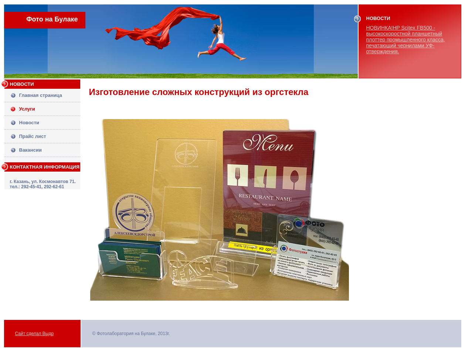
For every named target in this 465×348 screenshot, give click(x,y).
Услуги (27, 109)
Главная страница (40, 95)
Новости (29, 122)
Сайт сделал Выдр (34, 333)
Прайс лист (32, 136)
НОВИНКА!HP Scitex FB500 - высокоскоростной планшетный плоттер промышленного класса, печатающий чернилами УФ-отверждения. (405, 39)
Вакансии (30, 150)
